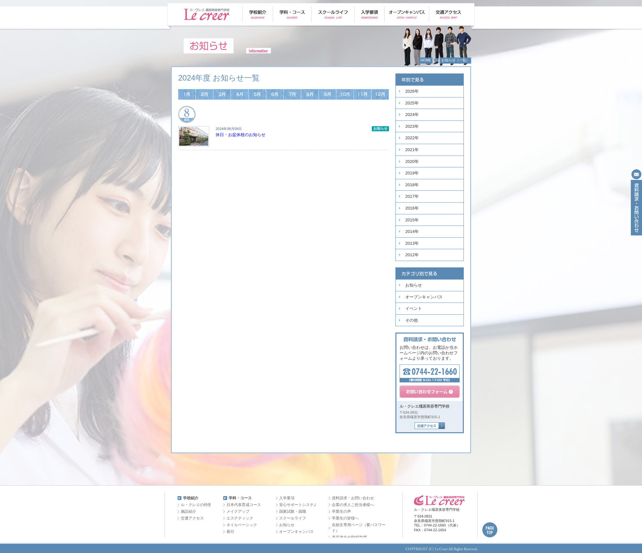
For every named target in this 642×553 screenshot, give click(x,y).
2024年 (412, 114)
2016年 (412, 208)
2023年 (412, 126)
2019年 (412, 173)
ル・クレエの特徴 (196, 505)
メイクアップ (237, 511)
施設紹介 (188, 511)
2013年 (412, 243)
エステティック (239, 518)
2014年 (412, 231)
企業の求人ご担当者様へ (353, 505)
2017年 (412, 196)
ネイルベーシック (241, 525)
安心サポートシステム (298, 505)
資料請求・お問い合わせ (353, 498)
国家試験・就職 (292, 511)
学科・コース (240, 498)
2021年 (412, 149)
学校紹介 (190, 498)
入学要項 (286, 498)
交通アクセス (192, 518)
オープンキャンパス (424, 297)
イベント (413, 308)
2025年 (412, 103)
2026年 (412, 91)
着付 (230, 531)
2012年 (412, 254)
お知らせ (413, 285)
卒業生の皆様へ (345, 518)
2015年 (412, 220)
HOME (425, 60)
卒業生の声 (341, 511)
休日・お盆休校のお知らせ (240, 134)
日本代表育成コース (243, 505)
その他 (411, 320)
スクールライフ (292, 518)
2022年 (412, 137)
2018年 (412, 184)
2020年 (412, 161)
